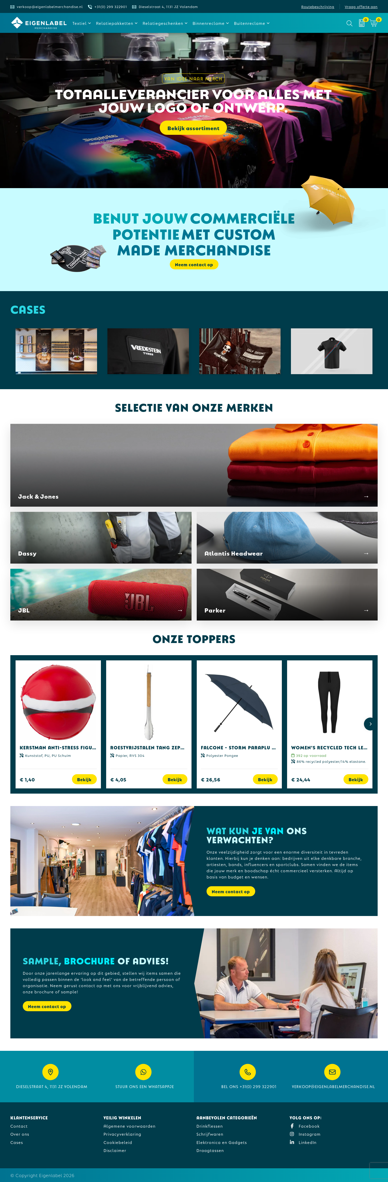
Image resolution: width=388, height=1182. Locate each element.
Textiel (79, 23)
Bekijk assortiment (193, 127)
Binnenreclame (209, 23)
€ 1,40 (27, 779)
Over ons (19, 1133)
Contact (19, 1125)
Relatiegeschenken (163, 23)
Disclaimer (115, 1150)
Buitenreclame (249, 23)
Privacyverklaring (122, 1133)
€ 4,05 (118, 779)
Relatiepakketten (114, 23)
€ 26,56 (211, 779)
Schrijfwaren (209, 1133)
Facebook (305, 1125)
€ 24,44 (300, 779)
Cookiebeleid (118, 1142)
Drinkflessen (209, 1125)
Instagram (305, 1133)
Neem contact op (194, 264)
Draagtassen (210, 1150)
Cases (16, 1142)
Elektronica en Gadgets (221, 1142)
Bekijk (84, 779)
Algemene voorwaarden (130, 1125)
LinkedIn (303, 1142)
